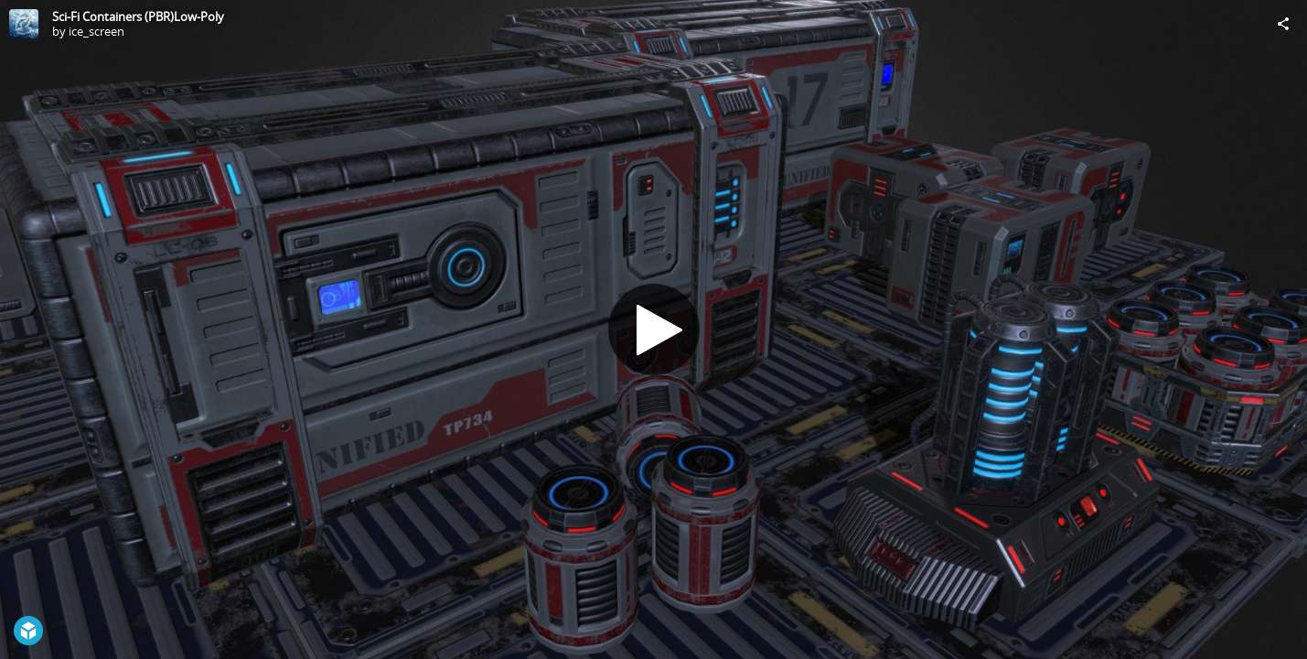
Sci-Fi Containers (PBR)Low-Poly (138, 16)
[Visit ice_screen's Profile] (23, 23)
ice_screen (96, 31)
